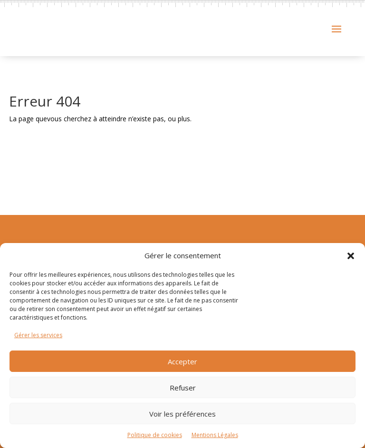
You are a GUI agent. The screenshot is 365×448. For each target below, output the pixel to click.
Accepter (182, 361)
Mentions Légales (215, 435)
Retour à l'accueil (65, 179)
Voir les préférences (182, 414)
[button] (350, 256)
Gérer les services (38, 335)
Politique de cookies (154, 435)
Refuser (183, 387)
